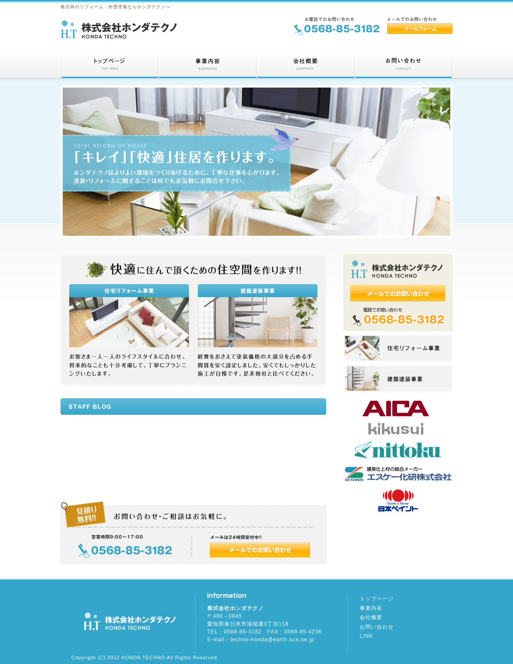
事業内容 (371, 608)
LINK (366, 636)
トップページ (377, 599)
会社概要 (371, 617)
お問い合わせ (377, 627)
